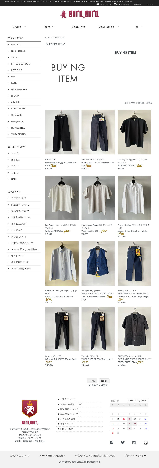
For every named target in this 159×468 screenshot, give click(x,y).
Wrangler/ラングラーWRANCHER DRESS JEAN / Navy (97, 359)
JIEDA (12, 57)
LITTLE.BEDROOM (19, 64)
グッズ (13, 172)
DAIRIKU (14, 44)
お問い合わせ (65, 429)
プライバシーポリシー (135, 455)
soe (11, 76)
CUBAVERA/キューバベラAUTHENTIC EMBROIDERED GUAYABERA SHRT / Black (134, 359)
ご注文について (17, 198)
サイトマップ (16, 256)
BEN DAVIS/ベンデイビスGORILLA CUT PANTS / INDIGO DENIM (98, 162)
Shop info (79, 26)
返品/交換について (18, 211)
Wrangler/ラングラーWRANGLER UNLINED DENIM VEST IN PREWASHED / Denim (98, 293)
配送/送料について (18, 204)
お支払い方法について (20, 243)
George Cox (15, 121)
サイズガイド (16, 230)
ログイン (148, 4)
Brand (17, 26)
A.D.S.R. (14, 102)
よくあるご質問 (17, 224)
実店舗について (17, 236)
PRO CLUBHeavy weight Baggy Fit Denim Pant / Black (61, 162)
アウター (14, 166)
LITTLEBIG (15, 70)
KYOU (12, 83)
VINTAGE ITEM (17, 134)
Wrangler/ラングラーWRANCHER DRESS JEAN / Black (60, 359)
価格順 (141, 102)
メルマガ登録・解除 (19, 268)
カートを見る (121, 4)
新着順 (149, 102)
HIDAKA (13, 96)
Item (47, 26)
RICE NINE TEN (17, 89)
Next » (104, 381)
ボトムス (14, 159)
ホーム (47, 38)
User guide (106, 26)
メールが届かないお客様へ (22, 249)
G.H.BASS (15, 115)
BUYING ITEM (16, 128)
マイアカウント (103, 4)
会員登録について (18, 262)
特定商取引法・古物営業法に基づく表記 (95, 455)
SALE (12, 179)
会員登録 (136, 4)
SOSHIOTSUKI (17, 51)
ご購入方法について (19, 217)
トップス (14, 153)
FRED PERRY (16, 108)
